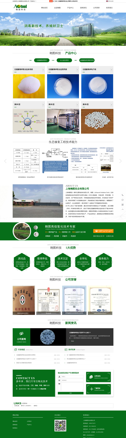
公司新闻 (21, 337)
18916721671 (122, 195)
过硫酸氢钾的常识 (72, 362)
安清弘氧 (16, 405)
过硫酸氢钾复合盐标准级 (23, 69)
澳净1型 (17, 104)
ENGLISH (109, 1)
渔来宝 (35, 405)
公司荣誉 (96, 8)
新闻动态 (15, 424)
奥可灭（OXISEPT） (26, 405)
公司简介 (29, 421)
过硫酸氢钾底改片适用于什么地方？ (80, 332)
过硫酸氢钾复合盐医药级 (58, 69)
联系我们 (109, 8)
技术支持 (76, 349)
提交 (71, 393)
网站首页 (44, 8)
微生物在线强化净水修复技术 (84, 177)
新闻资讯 (83, 8)
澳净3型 (86, 104)
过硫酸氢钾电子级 (89, 69)
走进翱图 (57, 8)
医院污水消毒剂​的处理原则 (24, 362)
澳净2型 (51, 104)
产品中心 (70, 8)
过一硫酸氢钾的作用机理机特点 (75, 355)
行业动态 (25, 349)
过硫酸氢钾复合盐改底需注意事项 (25, 355)
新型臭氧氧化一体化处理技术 (26, 177)
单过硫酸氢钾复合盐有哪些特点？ (76, 359)
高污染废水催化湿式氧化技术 (55, 177)
